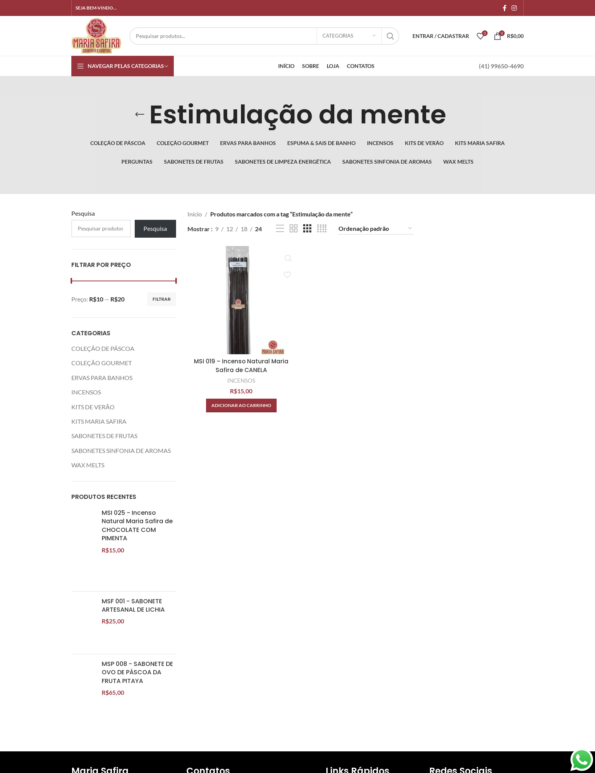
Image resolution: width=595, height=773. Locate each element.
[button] (241, 405)
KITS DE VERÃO (93, 406)
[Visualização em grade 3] (307, 228)
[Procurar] (264, 36)
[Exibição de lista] (280, 228)
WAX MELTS (87, 465)
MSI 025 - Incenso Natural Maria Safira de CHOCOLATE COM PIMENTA (137, 526)
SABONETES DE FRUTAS (104, 435)
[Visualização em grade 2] (294, 228)
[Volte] (139, 114)
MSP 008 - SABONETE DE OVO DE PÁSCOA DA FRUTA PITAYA (137, 672)
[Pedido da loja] (376, 229)
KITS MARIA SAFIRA (98, 421)
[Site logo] (96, 35)
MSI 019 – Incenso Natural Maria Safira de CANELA (241, 364)
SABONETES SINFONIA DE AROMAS (121, 450)
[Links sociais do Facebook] (504, 8)
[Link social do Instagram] (514, 8)
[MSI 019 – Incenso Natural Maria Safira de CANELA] (240, 299)
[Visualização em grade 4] (321, 228)
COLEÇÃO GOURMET (101, 362)
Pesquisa (83, 213)
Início (194, 214)
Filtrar (162, 299)
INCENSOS (86, 392)
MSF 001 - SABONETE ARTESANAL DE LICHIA (133, 605)
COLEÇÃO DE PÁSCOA (102, 348)
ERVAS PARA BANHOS (101, 377)
